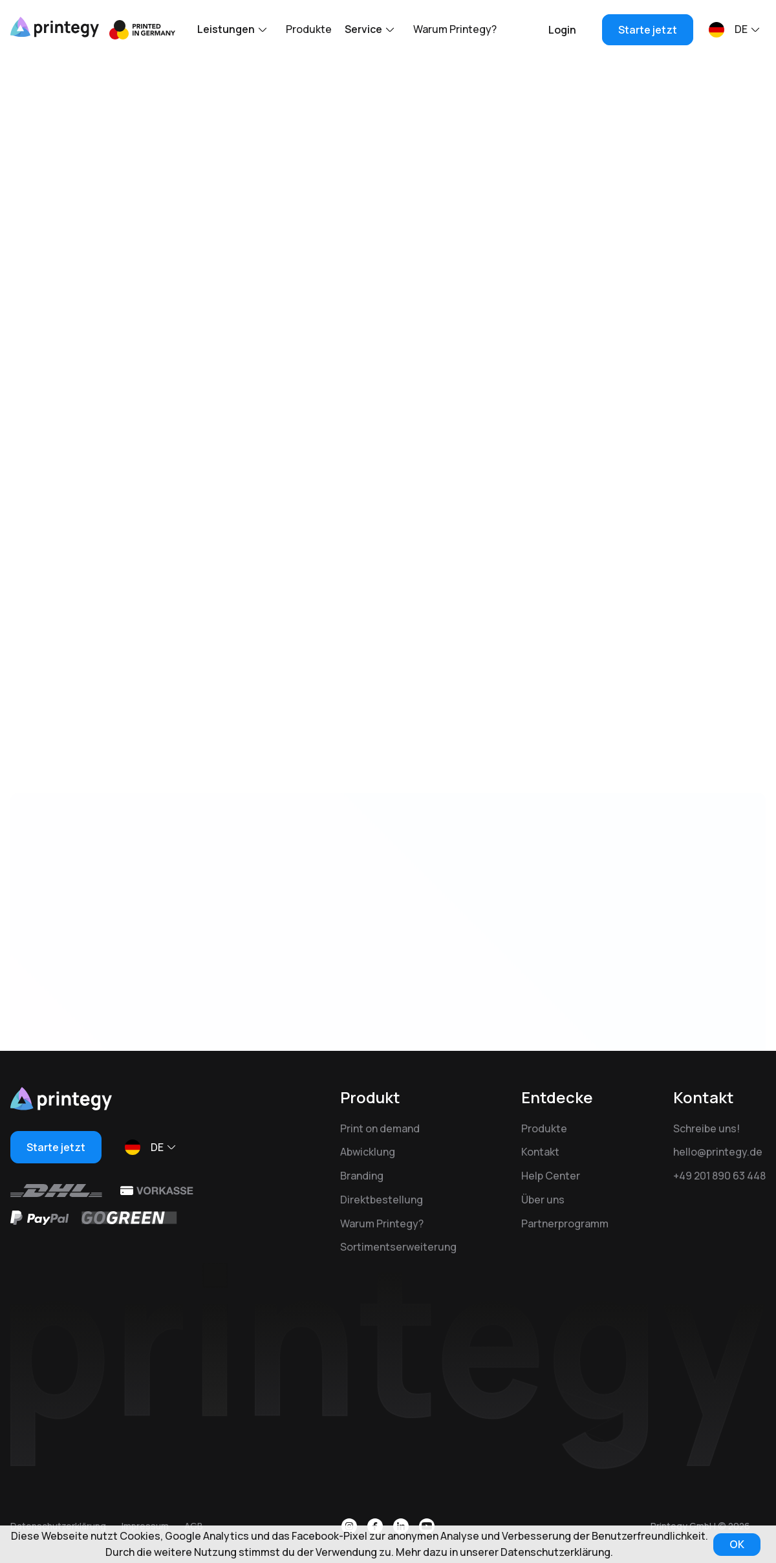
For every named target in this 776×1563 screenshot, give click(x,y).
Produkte (309, 29)
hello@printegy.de (717, 1152)
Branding (361, 1176)
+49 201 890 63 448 (719, 1176)
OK (736, 1544)
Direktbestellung (381, 1199)
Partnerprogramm (565, 1223)
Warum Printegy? (455, 29)
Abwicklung (367, 1152)
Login (562, 30)
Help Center (550, 1176)
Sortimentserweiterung (398, 1247)
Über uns (543, 1199)
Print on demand (380, 1128)
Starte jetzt (647, 30)
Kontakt (540, 1152)
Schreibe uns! (706, 1128)
